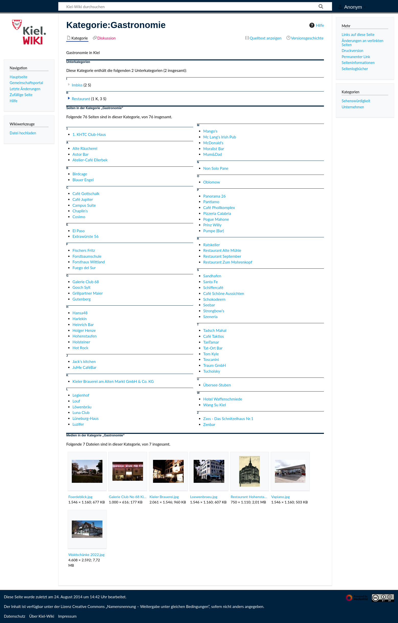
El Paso (79, 230)
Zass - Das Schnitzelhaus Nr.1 (228, 418)
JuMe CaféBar (85, 367)
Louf (76, 401)
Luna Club (81, 412)
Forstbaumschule (87, 256)
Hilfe (316, 25)
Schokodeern (214, 299)
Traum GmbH (214, 365)
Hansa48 (80, 312)
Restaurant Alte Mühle (222, 250)
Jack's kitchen (84, 361)
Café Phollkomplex (219, 207)
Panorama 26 (214, 196)
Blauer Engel (83, 179)
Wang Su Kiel (214, 405)
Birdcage (80, 174)
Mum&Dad (212, 154)
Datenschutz (14, 616)
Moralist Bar (213, 148)
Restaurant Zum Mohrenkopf (227, 262)
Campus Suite (84, 205)
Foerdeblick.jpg (80, 497)
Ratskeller (211, 244)
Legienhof (81, 395)
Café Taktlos (213, 336)
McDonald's (213, 142)
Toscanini (211, 359)
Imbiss (77, 85)
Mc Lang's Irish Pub (219, 137)
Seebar (209, 305)
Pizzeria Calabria (217, 213)
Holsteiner (81, 342)
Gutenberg (82, 299)
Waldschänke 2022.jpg (86, 554)
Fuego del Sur (84, 267)
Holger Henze (84, 330)
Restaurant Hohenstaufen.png (249, 497)
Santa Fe (210, 281)
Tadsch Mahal (215, 330)
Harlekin (80, 318)
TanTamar (211, 342)
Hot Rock (80, 347)
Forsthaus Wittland (89, 261)
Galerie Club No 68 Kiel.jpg (127, 497)
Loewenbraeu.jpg (203, 497)
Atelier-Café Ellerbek (90, 160)
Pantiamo (211, 201)
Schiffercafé (213, 287)
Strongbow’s (213, 310)
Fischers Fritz (84, 250)
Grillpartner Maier (88, 293)
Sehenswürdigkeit (356, 101)
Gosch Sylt (82, 287)
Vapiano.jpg (280, 497)
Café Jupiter (83, 199)
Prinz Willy (212, 225)
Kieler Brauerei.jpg (164, 497)
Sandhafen (212, 276)
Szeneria (210, 316)
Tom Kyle (211, 354)
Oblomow (211, 182)
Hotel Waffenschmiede (222, 399)
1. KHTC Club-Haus (89, 134)
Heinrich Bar (83, 324)
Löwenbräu (82, 407)
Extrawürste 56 (86, 236)
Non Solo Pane (215, 168)
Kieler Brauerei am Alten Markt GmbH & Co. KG (113, 381)
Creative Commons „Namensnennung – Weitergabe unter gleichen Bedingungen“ (140, 606)
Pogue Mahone (216, 219)
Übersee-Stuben (217, 385)
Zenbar (209, 424)
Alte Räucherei (85, 148)
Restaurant (81, 98)
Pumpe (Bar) (213, 230)
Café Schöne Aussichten (223, 293)
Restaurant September (222, 256)
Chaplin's (80, 211)
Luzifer (78, 424)
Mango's (210, 131)
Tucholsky (211, 371)
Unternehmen (353, 107)
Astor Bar (81, 154)
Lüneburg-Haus (86, 418)
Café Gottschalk (86, 193)
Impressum (67, 616)
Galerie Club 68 (86, 281)
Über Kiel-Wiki (41, 616)
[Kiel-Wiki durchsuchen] (195, 6)
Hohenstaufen (85, 336)
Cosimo (79, 216)
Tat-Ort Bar (213, 348)
